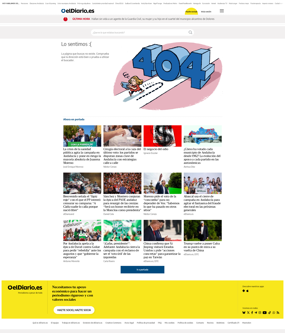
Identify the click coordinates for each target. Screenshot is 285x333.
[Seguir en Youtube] (265, 312)
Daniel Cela (108, 214)
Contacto (200, 323)
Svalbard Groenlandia (132, 3)
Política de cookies (185, 323)
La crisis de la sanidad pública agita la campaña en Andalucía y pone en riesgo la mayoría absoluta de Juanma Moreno (82, 156)
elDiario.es (188, 214)
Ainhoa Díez (189, 166)
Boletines (221, 323)
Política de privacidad (146, 323)
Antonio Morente (71, 261)
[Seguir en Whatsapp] (274, 312)
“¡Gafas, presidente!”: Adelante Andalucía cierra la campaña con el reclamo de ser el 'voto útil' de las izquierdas (121, 250)
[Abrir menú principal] (222, 10)
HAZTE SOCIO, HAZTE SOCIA (74, 310)
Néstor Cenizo (110, 166)
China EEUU (119, 3)
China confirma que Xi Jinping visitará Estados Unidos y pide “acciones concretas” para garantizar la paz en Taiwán (162, 250)
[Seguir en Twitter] (248, 312)
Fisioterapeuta (255, 3)
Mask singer (233, 3)
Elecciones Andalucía (37, 3)
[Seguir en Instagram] (260, 312)
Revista (210, 323)
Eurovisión (206, 3)
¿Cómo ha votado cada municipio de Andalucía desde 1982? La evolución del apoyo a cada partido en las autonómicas (202, 156)
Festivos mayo (244, 3)
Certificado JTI (233, 323)
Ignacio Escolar (151, 153)
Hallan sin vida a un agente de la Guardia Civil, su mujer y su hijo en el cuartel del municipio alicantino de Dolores (153, 18)
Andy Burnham (146, 3)
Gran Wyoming (50, 3)
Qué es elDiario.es (40, 323)
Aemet (213, 3)
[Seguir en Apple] (247, 290)
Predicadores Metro (170, 3)
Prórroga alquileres (84, 3)
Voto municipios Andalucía (67, 3)
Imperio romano (267, 3)
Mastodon (246, 323)
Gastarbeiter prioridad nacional (103, 3)
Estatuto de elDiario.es (92, 323)
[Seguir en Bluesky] (243, 312)
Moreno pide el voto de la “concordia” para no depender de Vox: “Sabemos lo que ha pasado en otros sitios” (161, 203)
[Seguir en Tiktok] (269, 312)
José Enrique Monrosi (73, 166)
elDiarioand (68, 214)
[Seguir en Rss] (278, 312)
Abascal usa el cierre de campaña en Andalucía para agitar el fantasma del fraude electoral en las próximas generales (202, 203)
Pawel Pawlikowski (185, 3)
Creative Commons (113, 323)
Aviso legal (129, 323)
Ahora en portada (73, 119)
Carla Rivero (109, 261)
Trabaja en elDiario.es (71, 323)
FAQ (160, 323)
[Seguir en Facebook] (252, 312)
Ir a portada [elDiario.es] (142, 269)
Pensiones (24, 3)
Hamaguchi (197, 3)
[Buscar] (190, 32)
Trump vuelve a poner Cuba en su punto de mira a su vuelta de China (202, 247)
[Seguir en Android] (243, 290)
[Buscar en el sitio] (139, 32)
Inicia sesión (206, 12)
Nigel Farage (157, 3)
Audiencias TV (222, 3)
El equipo (55, 323)
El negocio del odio (156, 149)
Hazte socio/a (191, 12)
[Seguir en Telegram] (256, 312)
